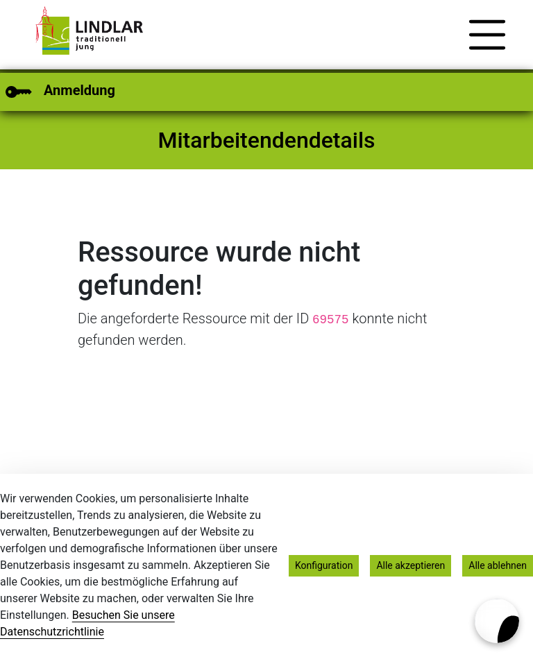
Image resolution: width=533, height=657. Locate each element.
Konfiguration (324, 565)
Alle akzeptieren (410, 565)
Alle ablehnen (497, 565)
